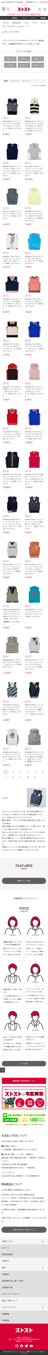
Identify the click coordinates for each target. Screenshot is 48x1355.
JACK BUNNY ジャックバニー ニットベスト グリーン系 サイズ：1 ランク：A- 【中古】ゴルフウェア (34, 613)
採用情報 (5, 1320)
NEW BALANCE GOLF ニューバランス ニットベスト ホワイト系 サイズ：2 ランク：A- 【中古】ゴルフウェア (12, 757)
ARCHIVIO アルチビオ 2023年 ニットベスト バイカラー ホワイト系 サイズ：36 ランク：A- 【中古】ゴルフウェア (12, 479)
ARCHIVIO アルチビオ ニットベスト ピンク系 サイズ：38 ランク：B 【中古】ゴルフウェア (34, 302)
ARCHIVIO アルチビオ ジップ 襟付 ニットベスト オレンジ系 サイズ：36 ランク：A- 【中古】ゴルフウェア (12, 391)
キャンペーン (5, 18)
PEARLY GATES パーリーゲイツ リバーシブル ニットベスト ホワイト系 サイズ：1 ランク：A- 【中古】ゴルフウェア (12, 569)
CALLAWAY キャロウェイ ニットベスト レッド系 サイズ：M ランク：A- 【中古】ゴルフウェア (12, 435)
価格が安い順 (15, 81)
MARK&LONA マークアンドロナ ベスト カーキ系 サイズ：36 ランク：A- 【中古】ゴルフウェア (12, 663)
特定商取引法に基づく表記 (12, 1281)
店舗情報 (43, 18)
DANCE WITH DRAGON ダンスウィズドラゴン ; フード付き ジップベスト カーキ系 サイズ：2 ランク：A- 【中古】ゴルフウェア (12, 614)
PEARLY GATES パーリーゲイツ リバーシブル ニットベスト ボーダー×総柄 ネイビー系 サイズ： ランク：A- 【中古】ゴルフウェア (34, 710)
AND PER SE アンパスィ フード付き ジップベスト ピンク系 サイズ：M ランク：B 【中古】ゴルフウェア (34, 391)
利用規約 (5, 1274)
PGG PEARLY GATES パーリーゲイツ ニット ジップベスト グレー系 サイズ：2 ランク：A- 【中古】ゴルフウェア (34, 171)
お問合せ (5, 1261)
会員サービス (7, 1241)
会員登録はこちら (24, 1080)
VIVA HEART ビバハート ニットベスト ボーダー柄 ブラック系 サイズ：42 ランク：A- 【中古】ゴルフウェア (12, 126)
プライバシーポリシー (11, 1294)
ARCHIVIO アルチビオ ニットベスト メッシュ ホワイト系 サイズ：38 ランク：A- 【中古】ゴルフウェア (12, 259)
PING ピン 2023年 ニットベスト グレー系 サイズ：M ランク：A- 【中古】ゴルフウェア (12, 214)
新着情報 (14, 18)
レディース (20, 26)
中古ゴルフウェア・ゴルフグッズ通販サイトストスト (23, 1351)
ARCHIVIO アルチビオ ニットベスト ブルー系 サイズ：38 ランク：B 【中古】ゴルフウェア (34, 259)
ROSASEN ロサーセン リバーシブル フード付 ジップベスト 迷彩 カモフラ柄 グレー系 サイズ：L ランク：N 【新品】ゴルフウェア (34, 757)
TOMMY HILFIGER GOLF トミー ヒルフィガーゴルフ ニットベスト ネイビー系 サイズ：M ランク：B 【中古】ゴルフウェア (12, 524)
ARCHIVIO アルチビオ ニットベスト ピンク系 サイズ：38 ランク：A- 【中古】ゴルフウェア (12, 347)
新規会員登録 (7, 1254)
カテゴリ (33, 18)
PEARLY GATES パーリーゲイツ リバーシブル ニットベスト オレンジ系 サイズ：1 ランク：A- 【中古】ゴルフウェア (34, 569)
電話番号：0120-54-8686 (24, 1341)
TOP (3, 26)
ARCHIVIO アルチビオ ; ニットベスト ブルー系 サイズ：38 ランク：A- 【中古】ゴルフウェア (34, 347)
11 (35, 777)
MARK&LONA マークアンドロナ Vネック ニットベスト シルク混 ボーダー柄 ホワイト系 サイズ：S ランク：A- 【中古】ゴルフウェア (34, 126)
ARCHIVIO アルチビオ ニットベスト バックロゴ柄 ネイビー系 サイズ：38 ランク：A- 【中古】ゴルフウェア (12, 303)
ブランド (24, 18)
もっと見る (24, 1063)
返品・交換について (10, 1300)
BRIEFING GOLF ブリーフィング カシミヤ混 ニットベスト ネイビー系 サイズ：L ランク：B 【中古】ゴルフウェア (12, 171)
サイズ (10, 59)
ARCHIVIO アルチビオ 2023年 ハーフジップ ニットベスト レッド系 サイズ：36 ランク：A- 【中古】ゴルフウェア (34, 479)
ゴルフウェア (11, 26)
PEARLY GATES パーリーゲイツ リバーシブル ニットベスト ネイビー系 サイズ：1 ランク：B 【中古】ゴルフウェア (34, 664)
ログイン (5, 1247)
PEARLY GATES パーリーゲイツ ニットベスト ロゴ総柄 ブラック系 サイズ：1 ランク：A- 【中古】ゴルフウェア (34, 524)
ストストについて (9, 1307)
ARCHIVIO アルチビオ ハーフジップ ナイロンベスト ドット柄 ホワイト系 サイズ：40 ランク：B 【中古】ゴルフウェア (34, 216)
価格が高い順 (26, 81)
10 (28, 777)
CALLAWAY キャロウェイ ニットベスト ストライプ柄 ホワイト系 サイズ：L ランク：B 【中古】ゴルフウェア (12, 709)
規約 (3, 1267)
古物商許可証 (7, 1287)
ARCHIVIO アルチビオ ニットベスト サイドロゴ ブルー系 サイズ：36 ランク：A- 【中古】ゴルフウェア (34, 435)
